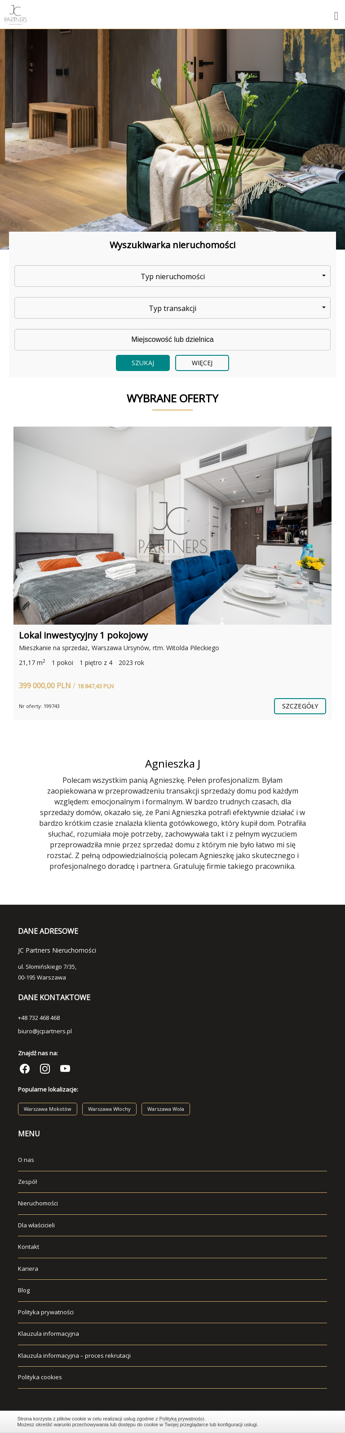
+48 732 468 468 (39, 1018)
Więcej (202, 362)
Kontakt (28, 1247)
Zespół (27, 1182)
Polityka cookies (40, 1377)
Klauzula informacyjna (48, 1333)
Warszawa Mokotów (47, 1108)
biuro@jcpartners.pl (45, 1031)
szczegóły (300, 706)
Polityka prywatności (46, 1312)
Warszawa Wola (165, 1108)
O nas (26, 1160)
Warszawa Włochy (109, 1108)
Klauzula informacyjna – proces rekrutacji (74, 1355)
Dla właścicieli (36, 1225)
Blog (24, 1290)
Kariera (28, 1269)
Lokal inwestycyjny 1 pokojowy (83, 635)
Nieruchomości (38, 1203)
